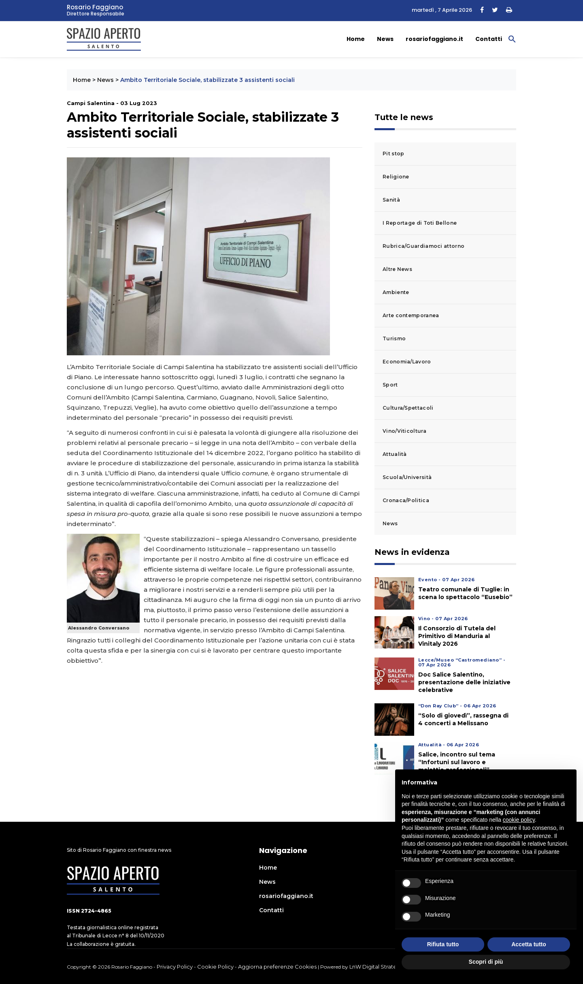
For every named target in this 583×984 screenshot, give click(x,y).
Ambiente (396, 292)
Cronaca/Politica (406, 500)
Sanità (391, 200)
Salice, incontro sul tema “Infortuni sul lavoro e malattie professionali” (456, 762)
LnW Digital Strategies (378, 966)
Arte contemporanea (411, 315)
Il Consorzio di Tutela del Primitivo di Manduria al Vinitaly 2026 (457, 636)
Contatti (488, 39)
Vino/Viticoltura (404, 431)
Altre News (397, 269)
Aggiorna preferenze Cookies (277, 966)
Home (356, 39)
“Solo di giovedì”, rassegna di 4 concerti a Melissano (463, 719)
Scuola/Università (407, 477)
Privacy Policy (175, 966)
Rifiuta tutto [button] (443, 944)
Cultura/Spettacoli (408, 408)
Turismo (394, 338)
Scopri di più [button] (486, 961)
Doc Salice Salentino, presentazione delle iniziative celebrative (464, 682)
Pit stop (393, 153)
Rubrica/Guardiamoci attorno (423, 246)
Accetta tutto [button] (528, 944)
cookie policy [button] (519, 819)
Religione (396, 177)
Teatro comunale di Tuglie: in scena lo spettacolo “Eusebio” (465, 593)
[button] (512, 38)
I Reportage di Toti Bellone (420, 223)
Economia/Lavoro (407, 362)
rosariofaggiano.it (434, 39)
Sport (390, 385)
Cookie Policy (215, 966)
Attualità (395, 454)
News (385, 39)
